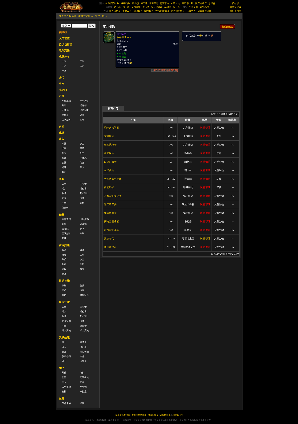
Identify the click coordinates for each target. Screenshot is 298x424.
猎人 (64, 188)
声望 (61, 126)
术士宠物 (84, 330)
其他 (64, 238)
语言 (82, 290)
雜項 (104, 15)
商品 (64, 153)
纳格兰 (167, 7)
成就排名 (64, 56)
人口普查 (64, 38)
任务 (82, 162)
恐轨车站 (164, 3)
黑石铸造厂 (201, 3)
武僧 (82, 202)
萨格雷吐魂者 (111, 230)
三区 (64, 66)
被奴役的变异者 (112, 195)
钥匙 (64, 167)
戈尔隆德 (135, 7)
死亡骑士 (84, 316)
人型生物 (66, 386)
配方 (82, 153)
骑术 (64, 295)
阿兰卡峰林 (156, 7)
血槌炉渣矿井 (112, 3)
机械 (64, 391)
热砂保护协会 (178, 11)
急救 (82, 285)
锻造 (82, 250)
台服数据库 (165, 415)
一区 (64, 61)
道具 (61, 398)
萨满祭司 (66, 321)
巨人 (64, 382)
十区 (64, 70)
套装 (61, 179)
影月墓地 (154, 3)
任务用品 (66, 403)
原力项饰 (121, 34)
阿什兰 (176, 7)
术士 (64, 202)
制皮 (64, 264)
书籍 (82, 403)
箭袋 (64, 158)
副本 (82, 115)
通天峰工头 (110, 204)
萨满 (64, 198)
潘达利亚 (84, 110)
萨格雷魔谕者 (111, 221)
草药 (64, 259)
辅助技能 (64, 280)
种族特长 (84, 295)
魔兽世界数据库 (67, 15)
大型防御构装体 (112, 178)
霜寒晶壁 (204, 7)
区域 (61, 96)
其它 (64, 172)
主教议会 (127, 11)
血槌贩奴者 (110, 247)
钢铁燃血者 (110, 213)
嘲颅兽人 (149, 11)
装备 (61, 138)
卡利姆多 (84, 100)
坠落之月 (193, 7)
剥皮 (64, 269)
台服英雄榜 (177, 415)
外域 (64, 105)
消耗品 (83, 158)
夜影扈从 (109, 153)
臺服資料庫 (235, 11)
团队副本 (66, 119)
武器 (64, 143)
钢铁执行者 (110, 144)
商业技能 (64, 245)
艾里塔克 (109, 136)
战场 (82, 119)
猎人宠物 (66, 330)
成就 (61, 132)
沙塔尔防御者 (162, 11)
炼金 (64, 250)
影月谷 (117, 7)
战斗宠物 (64, 50)
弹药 (82, 148)
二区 (82, 61)
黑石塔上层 (187, 3)
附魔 (64, 254)
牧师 (64, 193)
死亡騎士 (84, 193)
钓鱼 (64, 290)
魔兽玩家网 (235, 7)
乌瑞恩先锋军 (204, 11)
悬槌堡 (211, 3)
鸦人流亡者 (114, 11)
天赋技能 (64, 337)
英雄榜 (235, 3)
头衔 (61, 83)
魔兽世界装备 (85, 15)
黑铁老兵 (109, 238)
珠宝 (82, 143)
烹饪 (64, 285)
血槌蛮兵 (109, 170)
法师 (82, 198)
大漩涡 (65, 110)
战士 (64, 184)
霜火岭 (126, 7)
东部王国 (66, 100)
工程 (82, 254)
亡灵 (82, 382)
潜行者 (83, 188)
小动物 (83, 386)
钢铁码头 (125, 3)
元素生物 (84, 377)
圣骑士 (83, 184)
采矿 (82, 264)
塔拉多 (145, 7)
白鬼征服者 (110, 161)
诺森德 (83, 105)
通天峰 (144, 3)
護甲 (97, 15)
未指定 (83, 391)
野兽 (64, 372)
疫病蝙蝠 (109, 187)
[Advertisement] (210, 65)
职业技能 (64, 302)
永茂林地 (175, 3)
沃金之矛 (191, 11)
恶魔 (64, 377)
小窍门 (63, 89)
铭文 (64, 273)
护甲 (64, 148)
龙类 (82, 372)
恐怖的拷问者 (111, 127)
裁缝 (82, 269)
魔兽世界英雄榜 (139, 415)
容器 (64, 162)
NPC (62, 368)
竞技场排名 (65, 44)
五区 (82, 66)
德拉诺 (65, 115)
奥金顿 (135, 3)
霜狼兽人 (138, 11)
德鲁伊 (65, 207)
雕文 (82, 167)
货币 (61, 77)
